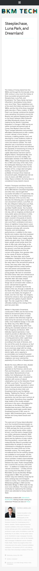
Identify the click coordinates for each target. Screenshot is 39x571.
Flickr (28, 502)
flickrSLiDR (9, 500)
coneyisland (14, 559)
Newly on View (27, 562)
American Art (10, 562)
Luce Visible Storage (18, 562)
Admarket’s (25, 498)
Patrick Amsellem (24, 508)
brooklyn (9, 559)
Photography (10, 564)
